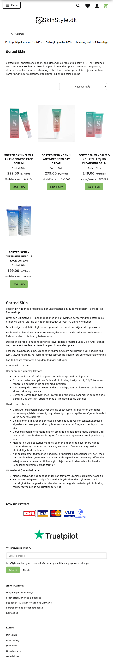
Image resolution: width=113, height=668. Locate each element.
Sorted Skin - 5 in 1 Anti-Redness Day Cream (56, 159)
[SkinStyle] (56, 20)
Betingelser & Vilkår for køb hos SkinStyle (29, 602)
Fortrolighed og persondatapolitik (24, 607)
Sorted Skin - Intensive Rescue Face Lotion (18, 256)
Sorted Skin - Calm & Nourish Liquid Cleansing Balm (94, 159)
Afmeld (26, 570)
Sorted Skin (19, 168)
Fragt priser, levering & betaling (23, 597)
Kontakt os (12, 612)
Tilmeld (13, 570)
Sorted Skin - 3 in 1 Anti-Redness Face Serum (18, 159)
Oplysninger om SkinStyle (20, 592)
